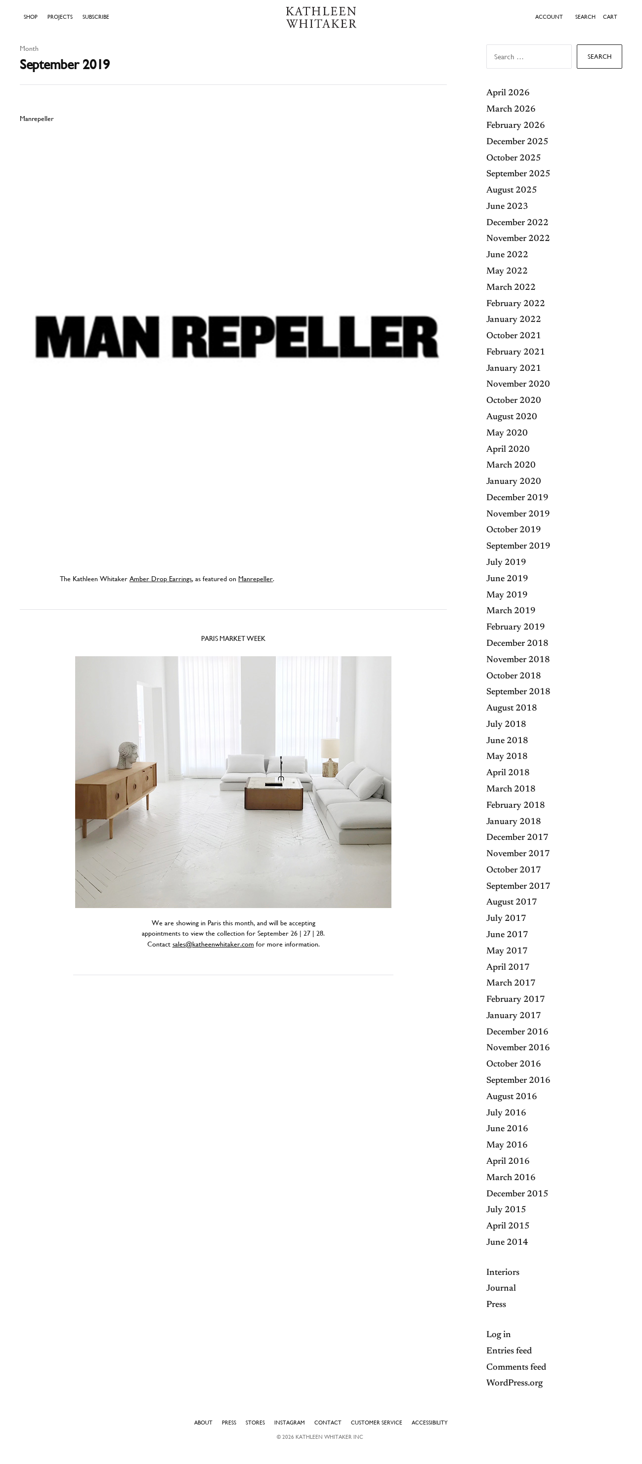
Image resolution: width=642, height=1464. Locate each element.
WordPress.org (514, 1383)
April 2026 (508, 93)
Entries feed (509, 1351)
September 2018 (518, 692)
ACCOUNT (549, 17)
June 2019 (507, 579)
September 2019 (518, 546)
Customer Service (376, 1422)
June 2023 (507, 206)
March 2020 (511, 465)
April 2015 (508, 1226)
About (203, 1422)
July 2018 (506, 724)
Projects (60, 17)
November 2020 (518, 384)
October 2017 (513, 870)
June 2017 (507, 935)
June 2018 (507, 741)
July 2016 (506, 1113)
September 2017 (518, 886)
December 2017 (517, 837)
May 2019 (507, 595)
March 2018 (511, 789)
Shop (31, 17)
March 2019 (511, 611)
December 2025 (517, 142)
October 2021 (513, 336)
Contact (328, 1422)
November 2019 (518, 514)
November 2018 (518, 660)
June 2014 (507, 1242)
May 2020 (507, 433)
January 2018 (513, 822)
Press (496, 1305)
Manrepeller (36, 118)
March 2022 (511, 287)
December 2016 (517, 1032)
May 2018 (507, 756)
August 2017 (511, 902)
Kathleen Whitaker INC (329, 1437)
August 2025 (511, 190)
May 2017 (507, 951)
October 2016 (513, 1064)
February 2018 (515, 805)
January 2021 (513, 368)
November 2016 (518, 1048)
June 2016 (507, 1129)
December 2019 (517, 498)
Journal (501, 1288)
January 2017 (513, 1016)
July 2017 (506, 918)
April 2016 (508, 1161)
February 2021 (515, 352)
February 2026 (515, 125)
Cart (610, 17)
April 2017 (508, 967)
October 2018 (513, 676)
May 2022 (507, 271)
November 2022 (518, 239)
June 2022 (507, 255)
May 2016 (507, 1145)
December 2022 (517, 223)
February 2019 (515, 627)
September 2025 (518, 174)
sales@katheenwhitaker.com (213, 944)
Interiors (502, 1272)
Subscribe (96, 17)
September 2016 (518, 1080)
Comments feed (516, 1367)
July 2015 (506, 1210)
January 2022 (513, 320)
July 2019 (506, 562)
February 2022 (515, 304)
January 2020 (513, 481)
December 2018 (517, 643)
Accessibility (430, 1422)
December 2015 (517, 1194)
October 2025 (513, 158)
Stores (255, 1422)
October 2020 (513, 400)
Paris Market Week (233, 638)
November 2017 (518, 854)
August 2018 (511, 708)
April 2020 (508, 449)
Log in (498, 1335)
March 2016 (511, 1178)
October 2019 (513, 530)
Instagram (289, 1422)
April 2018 (508, 773)
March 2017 (511, 983)
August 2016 (511, 1097)
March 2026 (511, 109)
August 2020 (511, 417)
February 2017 (515, 999)
